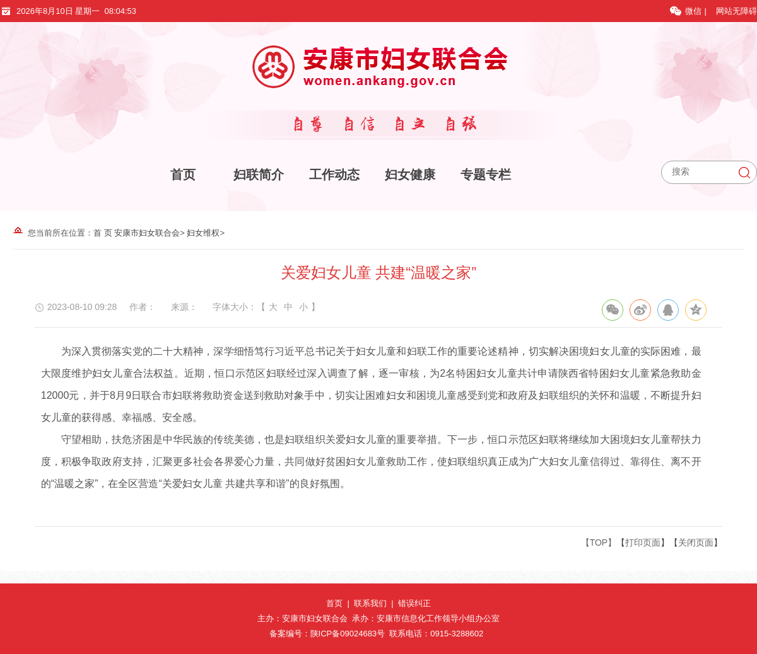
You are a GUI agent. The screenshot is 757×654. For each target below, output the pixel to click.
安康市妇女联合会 (147, 233)
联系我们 (370, 603)
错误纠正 (414, 603)
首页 (183, 174)
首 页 (102, 233)
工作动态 (334, 174)
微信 (687, 11)
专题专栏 (486, 174)
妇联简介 (258, 174)
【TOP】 (599, 542)
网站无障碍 (736, 11)
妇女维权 (203, 233)
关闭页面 (695, 542)
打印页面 (642, 542)
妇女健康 (410, 174)
